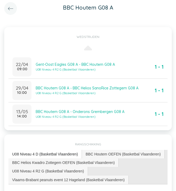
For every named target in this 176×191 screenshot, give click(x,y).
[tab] (45, 154)
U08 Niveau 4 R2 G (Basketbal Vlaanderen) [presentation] (48, 171)
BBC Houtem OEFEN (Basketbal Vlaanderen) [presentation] (123, 154)
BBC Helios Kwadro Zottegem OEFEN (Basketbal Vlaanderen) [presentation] (63, 162)
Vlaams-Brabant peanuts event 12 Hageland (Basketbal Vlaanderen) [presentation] (68, 180)
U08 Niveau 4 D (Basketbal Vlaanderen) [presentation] (45, 154)
